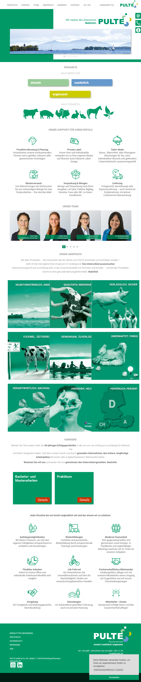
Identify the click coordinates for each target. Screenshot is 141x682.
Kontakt (75, 5)
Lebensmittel (106, 5)
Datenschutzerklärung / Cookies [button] (108, 670)
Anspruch (48, 5)
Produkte (12, 5)
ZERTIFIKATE (15, 637)
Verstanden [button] (114, 677)
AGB (11, 649)
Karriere (62, 5)
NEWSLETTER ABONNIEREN (21, 633)
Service (25, 5)
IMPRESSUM (15, 645)
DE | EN (87, 5)
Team (36, 5)
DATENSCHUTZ (16, 641)
